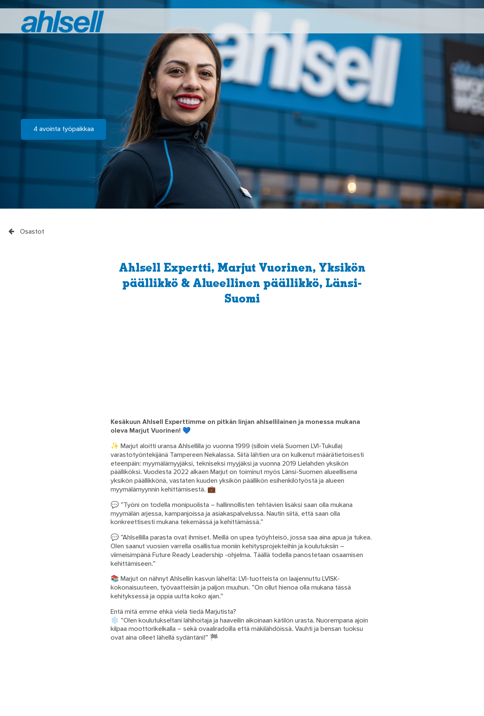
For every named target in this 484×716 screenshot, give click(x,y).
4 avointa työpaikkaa (63, 129)
